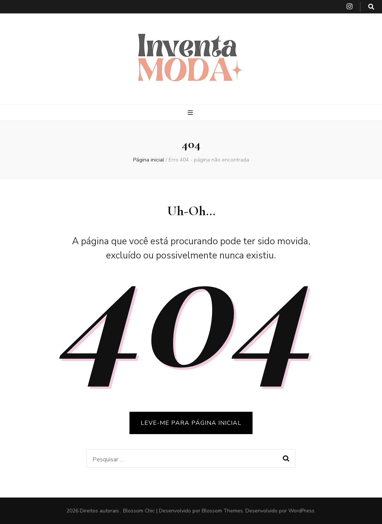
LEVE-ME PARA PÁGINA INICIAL (191, 423)
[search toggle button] (371, 7)
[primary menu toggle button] (191, 113)
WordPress (301, 510)
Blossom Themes (222, 510)
